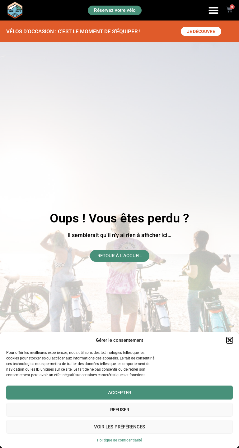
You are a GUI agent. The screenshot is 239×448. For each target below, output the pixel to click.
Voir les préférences (119, 427)
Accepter (119, 392)
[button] (230, 340)
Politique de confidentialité (119, 440)
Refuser (119, 410)
